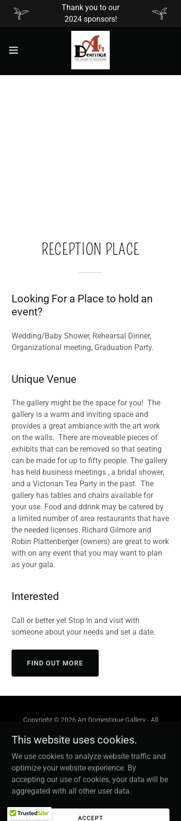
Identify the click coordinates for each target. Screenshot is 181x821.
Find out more (55, 663)
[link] (90, 50)
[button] (17, 50)
